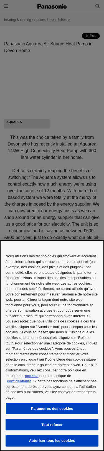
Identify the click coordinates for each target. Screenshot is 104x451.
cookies (31, 376)
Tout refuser (51, 425)
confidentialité (19, 381)
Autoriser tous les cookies (52, 440)
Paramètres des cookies (52, 408)
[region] (52, 345)
